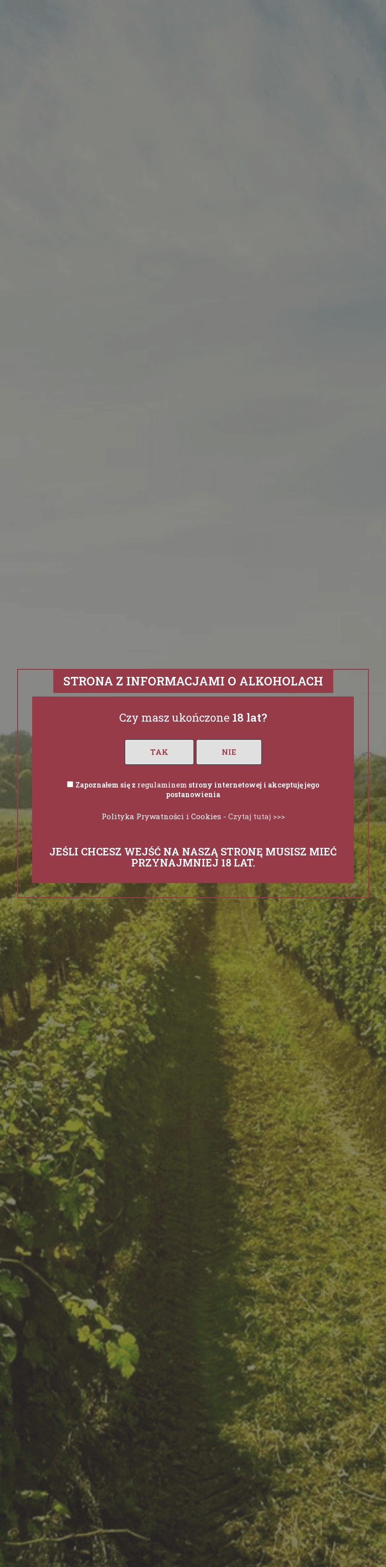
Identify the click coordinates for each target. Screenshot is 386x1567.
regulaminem (162, 785)
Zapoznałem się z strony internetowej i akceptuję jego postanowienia (197, 790)
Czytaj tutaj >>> (256, 816)
